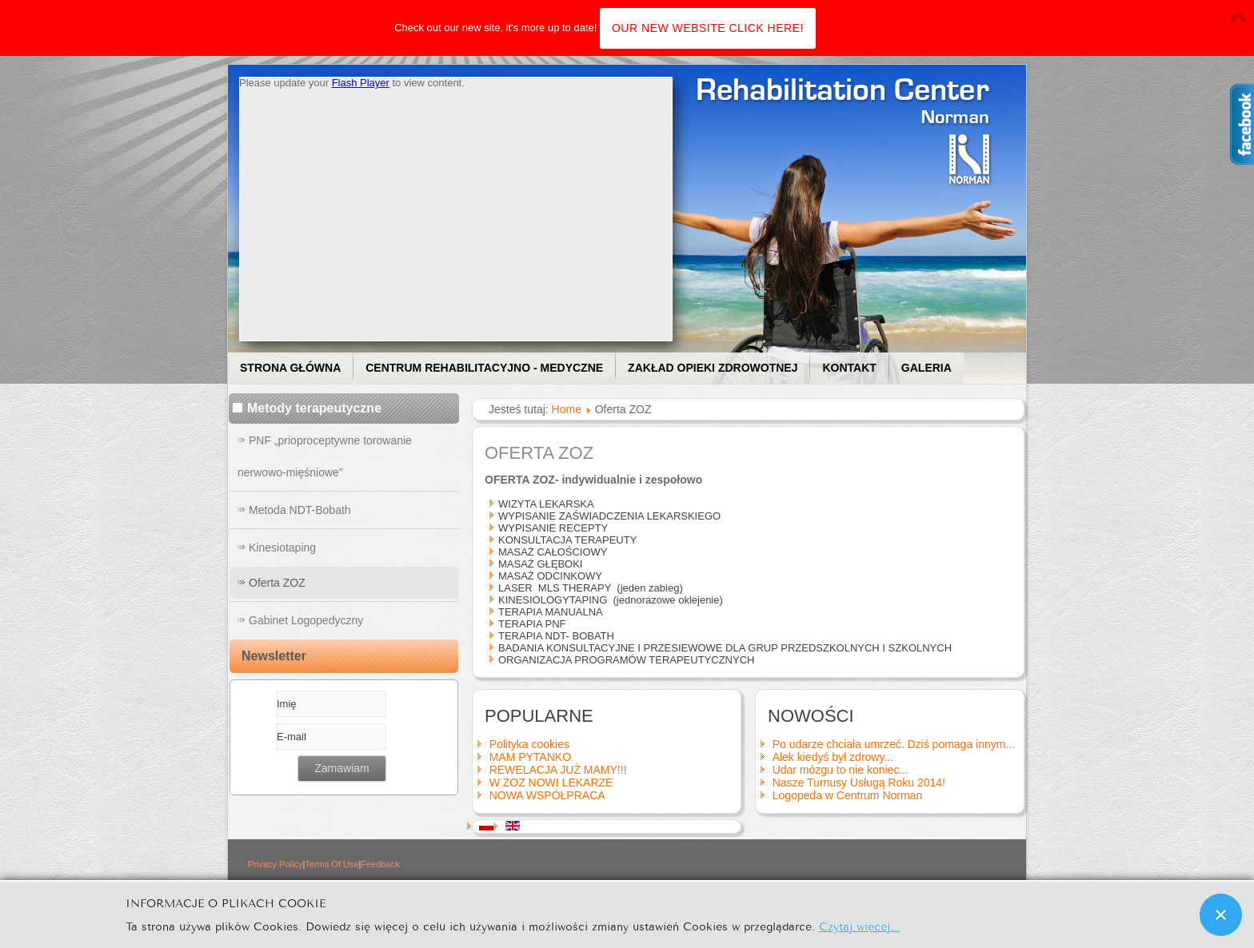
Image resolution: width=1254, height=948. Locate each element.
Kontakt (849, 367)
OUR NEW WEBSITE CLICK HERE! (708, 28)
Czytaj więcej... (859, 925)
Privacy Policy (275, 864)
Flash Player (360, 83)
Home (566, 409)
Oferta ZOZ (277, 582)
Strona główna (290, 367)
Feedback (380, 864)
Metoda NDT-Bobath (300, 510)
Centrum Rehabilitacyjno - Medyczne (484, 367)
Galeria (926, 367)
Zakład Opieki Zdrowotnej (712, 367)
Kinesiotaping (282, 547)
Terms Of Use (331, 864)
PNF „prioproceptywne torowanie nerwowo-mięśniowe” (325, 456)
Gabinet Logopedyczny (306, 620)
